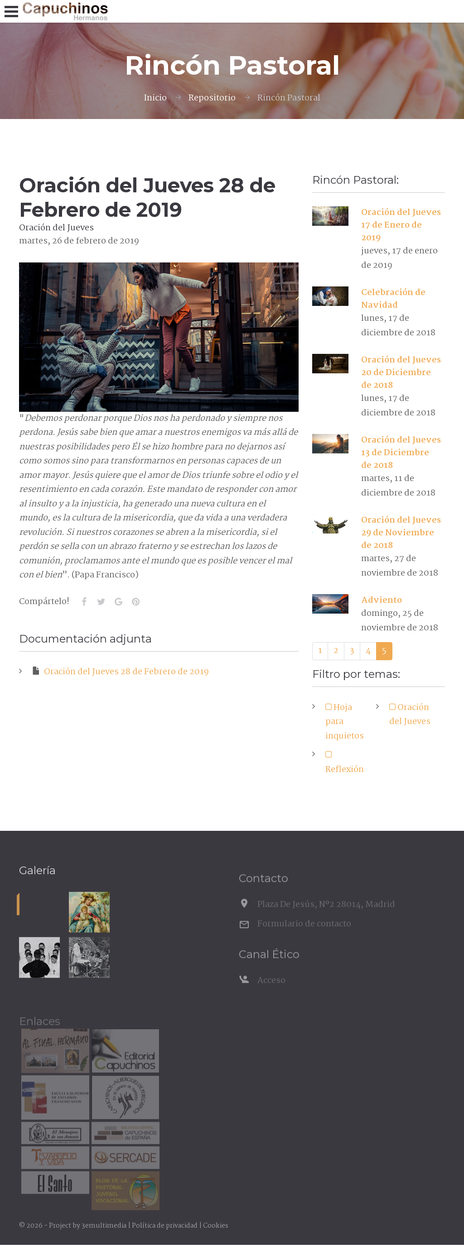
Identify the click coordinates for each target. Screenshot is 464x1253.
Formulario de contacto (304, 934)
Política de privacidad (165, 1225)
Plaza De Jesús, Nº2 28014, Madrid (326, 915)
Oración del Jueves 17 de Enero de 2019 (401, 225)
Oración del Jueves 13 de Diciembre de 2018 (401, 453)
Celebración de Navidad (393, 299)
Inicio (155, 98)
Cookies (215, 1225)
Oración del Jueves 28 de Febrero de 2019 (120, 672)
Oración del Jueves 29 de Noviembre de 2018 (401, 533)
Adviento (381, 600)
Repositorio (212, 98)
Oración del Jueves (409, 715)
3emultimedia (104, 1225)
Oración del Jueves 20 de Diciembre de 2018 (401, 372)
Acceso (271, 991)
